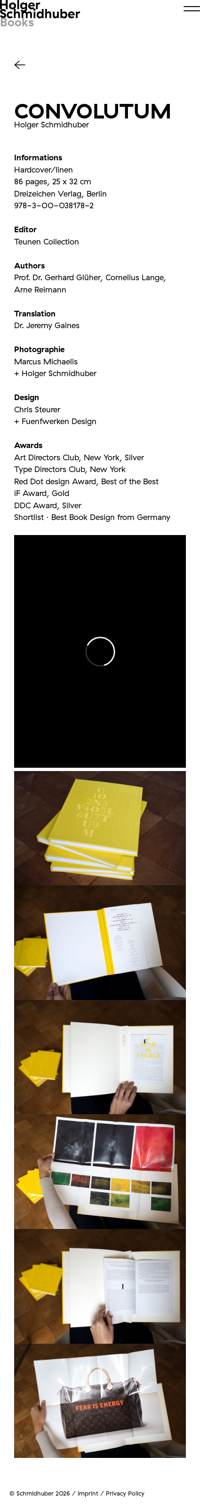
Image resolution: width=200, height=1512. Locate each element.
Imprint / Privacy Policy (111, 1493)
